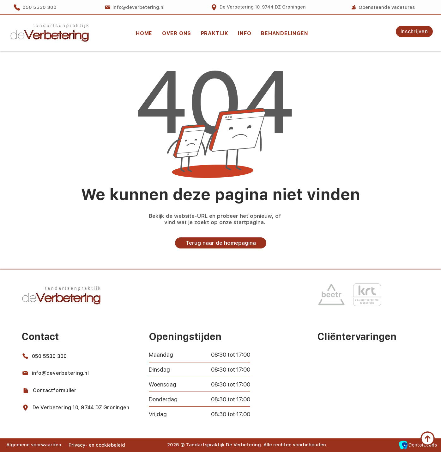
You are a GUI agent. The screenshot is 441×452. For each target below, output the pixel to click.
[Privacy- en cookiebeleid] (98, 445)
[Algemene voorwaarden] (34, 445)
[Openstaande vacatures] (383, 7)
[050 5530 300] (39, 7)
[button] (214, 33)
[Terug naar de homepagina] (220, 242)
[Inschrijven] (414, 31)
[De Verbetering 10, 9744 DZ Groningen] (257, 7)
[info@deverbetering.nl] (135, 7)
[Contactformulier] (53, 390)
